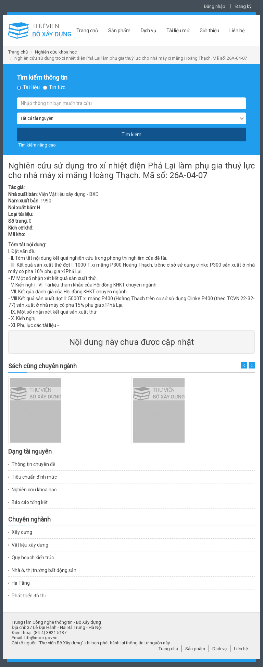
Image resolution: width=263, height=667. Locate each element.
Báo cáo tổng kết (30, 502)
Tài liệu (31, 87)
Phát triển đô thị (29, 595)
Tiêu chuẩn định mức (34, 477)
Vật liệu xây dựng (30, 545)
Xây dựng (22, 532)
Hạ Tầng (21, 583)
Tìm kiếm (131, 134)
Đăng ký (243, 6)
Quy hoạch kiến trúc (33, 557)
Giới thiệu (209, 30)
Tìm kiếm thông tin (42, 77)
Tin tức (57, 87)
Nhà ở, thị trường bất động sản (44, 570)
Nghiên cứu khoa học (56, 52)
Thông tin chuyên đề (33, 464)
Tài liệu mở (177, 30)
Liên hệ (237, 30)
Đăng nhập (214, 6)
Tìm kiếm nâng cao (37, 145)
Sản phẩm (119, 30)
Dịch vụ (148, 30)
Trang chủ (87, 30)
